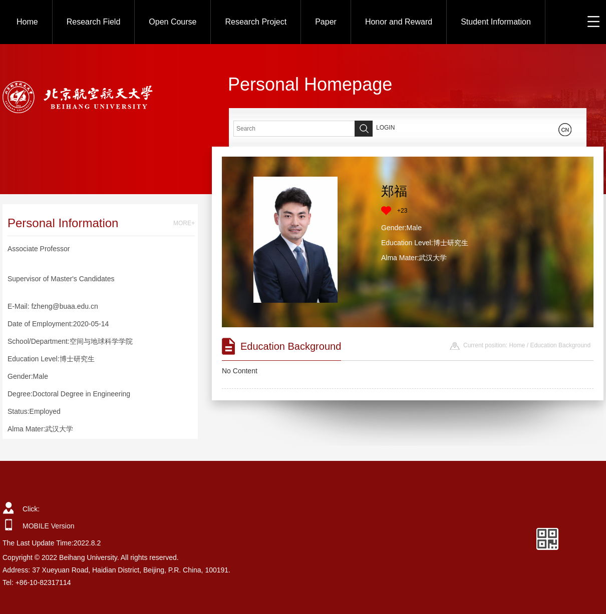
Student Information (496, 22)
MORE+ (184, 223)
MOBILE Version (49, 526)
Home (27, 22)
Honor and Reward (398, 22)
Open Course (172, 22)
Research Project (255, 22)
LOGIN (385, 127)
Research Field (94, 22)
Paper (326, 22)
